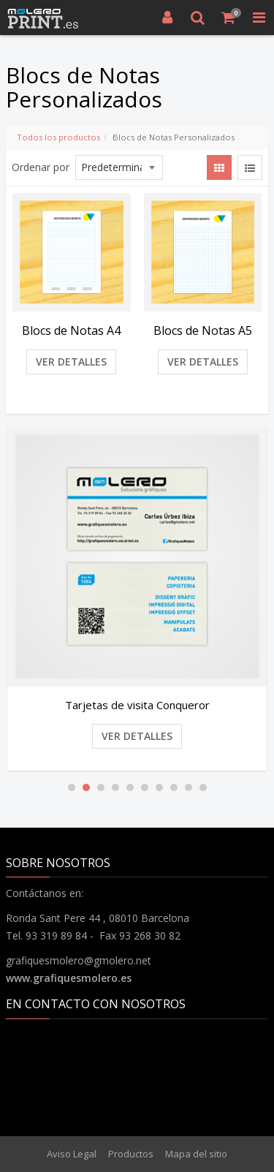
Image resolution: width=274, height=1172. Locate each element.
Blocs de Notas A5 (202, 330)
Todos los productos (58, 137)
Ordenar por (40, 167)
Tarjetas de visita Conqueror (137, 704)
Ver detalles (71, 361)
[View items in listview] (249, 167)
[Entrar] (167, 17)
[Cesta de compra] (228, 17)
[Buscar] (198, 17)
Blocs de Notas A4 (71, 330)
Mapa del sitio (196, 1153)
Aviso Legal (71, 1153)
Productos (130, 1153)
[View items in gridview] (219, 167)
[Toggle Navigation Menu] (258, 17)
